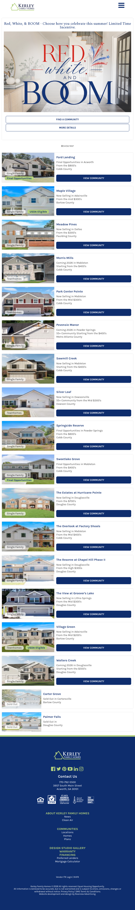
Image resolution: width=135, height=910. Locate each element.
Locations (67, 832)
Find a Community (67, 119)
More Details (67, 127)
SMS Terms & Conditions (88, 891)
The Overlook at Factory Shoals (78, 526)
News (67, 816)
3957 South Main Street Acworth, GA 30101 (67, 787)
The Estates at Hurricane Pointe (78, 492)
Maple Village (66, 191)
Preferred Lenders (67, 858)
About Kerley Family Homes (67, 813)
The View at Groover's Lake (75, 593)
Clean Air (67, 820)
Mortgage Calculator (67, 861)
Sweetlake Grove (68, 459)
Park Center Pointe (69, 291)
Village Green (65, 627)
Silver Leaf (63, 392)
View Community (93, 178)
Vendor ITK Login (64, 877)
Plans (67, 839)
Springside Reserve (70, 425)
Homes (67, 835)
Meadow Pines (66, 224)
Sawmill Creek (66, 358)
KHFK (76, 877)
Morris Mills (64, 258)
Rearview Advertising (85, 894)
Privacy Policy (67, 891)
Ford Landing (65, 157)
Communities (67, 829)
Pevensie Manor (67, 325)
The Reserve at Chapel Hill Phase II (80, 559)
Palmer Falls (52, 717)
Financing (67, 855)
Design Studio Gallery (67, 848)
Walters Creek (66, 660)
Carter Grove (52, 694)
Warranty (67, 851)
